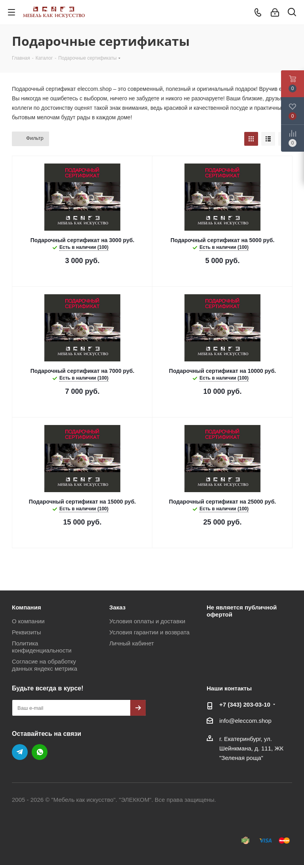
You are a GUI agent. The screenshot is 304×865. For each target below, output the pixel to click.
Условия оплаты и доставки (147, 621)
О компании (28, 621)
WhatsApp (40, 752)
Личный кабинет (131, 643)
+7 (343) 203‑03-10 (244, 704)
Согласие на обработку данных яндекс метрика (44, 665)
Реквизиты (26, 632)
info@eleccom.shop (245, 720)
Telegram (20, 752)
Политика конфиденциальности (42, 647)
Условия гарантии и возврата (149, 632)
